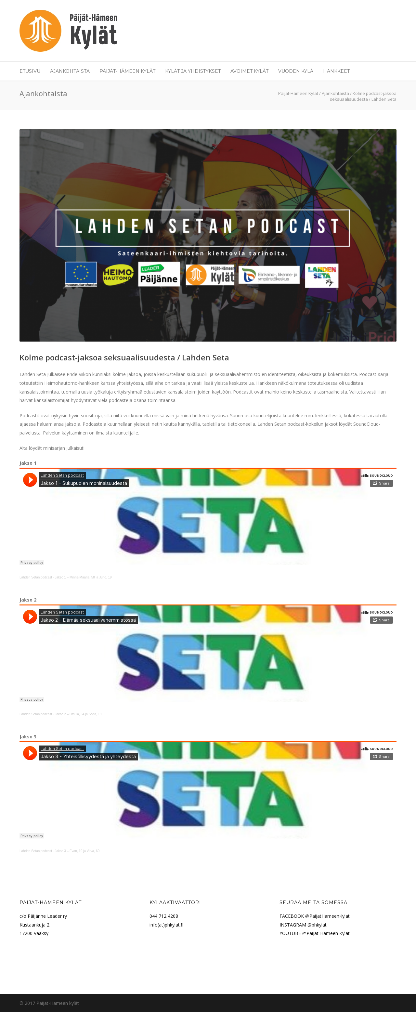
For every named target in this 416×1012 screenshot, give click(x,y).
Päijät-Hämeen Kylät (127, 71)
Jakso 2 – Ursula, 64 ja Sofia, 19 (78, 714)
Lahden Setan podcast (36, 577)
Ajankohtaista (70, 71)
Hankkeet (336, 71)
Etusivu (30, 71)
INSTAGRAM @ (296, 925)
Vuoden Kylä (295, 71)
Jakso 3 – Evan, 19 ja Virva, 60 (77, 851)
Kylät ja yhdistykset (193, 71)
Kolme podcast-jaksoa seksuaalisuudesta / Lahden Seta (124, 357)
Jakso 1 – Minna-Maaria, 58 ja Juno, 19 (83, 577)
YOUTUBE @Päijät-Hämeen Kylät (315, 933)
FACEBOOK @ (294, 916)
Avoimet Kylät (249, 71)
